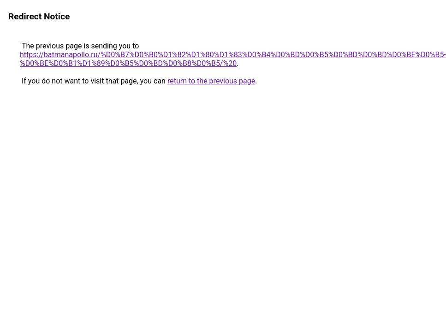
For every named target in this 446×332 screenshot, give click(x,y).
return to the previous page (211, 81)
